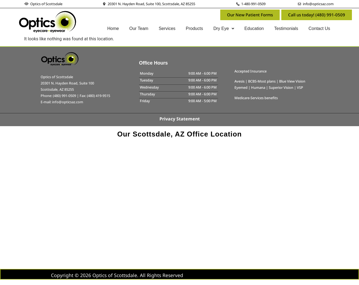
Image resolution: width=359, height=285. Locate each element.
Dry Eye (223, 28)
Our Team (138, 28)
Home (113, 28)
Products (194, 28)
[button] (223, 28)
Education (254, 28)
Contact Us (319, 28)
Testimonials (286, 28)
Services (167, 28)
